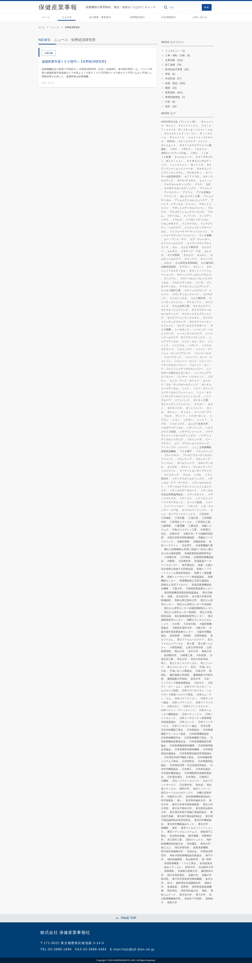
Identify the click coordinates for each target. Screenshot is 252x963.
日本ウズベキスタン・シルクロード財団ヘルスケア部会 (186, 692)
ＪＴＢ (204, 153)
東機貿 (164, 827)
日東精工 (204, 776)
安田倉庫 (175, 635)
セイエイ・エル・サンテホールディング (185, 382)
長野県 (184, 886)
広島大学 (200, 670)
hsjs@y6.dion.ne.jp (138, 949)
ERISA (170, 141)
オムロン (202, 255)
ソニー (185, 388)
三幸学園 (179, 517)
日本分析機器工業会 (172, 729)
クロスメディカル (182, 282)
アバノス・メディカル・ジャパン (187, 202)
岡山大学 (179, 651)
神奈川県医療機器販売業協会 (186, 855)
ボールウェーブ (185, 463)
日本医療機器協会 (199, 733)
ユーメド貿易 (194, 502)
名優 (169, 596)
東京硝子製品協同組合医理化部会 (187, 818)
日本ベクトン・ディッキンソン (178, 710)
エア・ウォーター (200, 239)
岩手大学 (193, 651)
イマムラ (177, 219)
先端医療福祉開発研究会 (197, 553)
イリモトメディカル (197, 219)
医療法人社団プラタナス (174, 584)
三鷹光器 (193, 525)
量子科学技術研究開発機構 (187, 878)
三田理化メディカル (181, 521)
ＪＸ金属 (166, 156)
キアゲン (184, 266)
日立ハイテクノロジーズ (185, 780)
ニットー (202, 419)
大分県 (176, 623)
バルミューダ (194, 439)
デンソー (180, 415)
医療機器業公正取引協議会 (194, 580)
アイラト (187, 192)
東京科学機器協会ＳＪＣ (180, 824)
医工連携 (170, 64)
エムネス (172, 251)
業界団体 (170, 92)
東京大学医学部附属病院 (185, 804)
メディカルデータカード (183, 490)
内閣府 (171, 561)
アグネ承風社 (203, 192)
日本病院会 (188, 761)
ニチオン (188, 419)
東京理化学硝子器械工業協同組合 (188, 812)
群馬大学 (190, 867)
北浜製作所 (184, 561)
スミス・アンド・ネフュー (184, 380)
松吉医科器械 (177, 835)
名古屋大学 (182, 596)
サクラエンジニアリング (174, 309)
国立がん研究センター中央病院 (194, 604)
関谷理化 (172, 890)
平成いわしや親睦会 (181, 670)
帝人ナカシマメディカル (183, 663)
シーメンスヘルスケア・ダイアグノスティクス (187, 335)
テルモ (168, 415)
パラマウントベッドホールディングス (187, 433)
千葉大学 (177, 588)
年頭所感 (170, 78)
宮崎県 (187, 635)
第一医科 (207, 859)
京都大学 (175, 533)
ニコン (176, 419)
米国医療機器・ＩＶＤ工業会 (180, 863)
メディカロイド (195, 494)
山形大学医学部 (194, 647)
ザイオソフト (194, 302)
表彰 (167, 106)
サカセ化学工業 (180, 306)
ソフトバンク (182, 400)
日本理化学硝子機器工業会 (179, 757)
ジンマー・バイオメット (190, 376)
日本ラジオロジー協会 (184, 725)
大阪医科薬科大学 (182, 627)
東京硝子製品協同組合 (189, 816)
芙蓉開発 (169, 871)
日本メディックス (192, 714)
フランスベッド (204, 451)
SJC (208, 184)
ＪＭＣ (173, 149)
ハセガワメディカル (172, 427)
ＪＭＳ (193, 153)
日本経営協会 (203, 769)
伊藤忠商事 (183, 541)
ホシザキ (172, 466)
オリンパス (207, 258)
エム (174, 247)
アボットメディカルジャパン (188, 207)
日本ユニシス (187, 721)
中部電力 (205, 529)
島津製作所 (170, 655)
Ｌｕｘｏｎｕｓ (178, 164)
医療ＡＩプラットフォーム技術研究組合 (186, 570)
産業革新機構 (200, 847)
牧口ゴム (166, 847)
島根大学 (207, 651)
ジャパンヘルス (202, 353)
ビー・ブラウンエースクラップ (192, 443)
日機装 (164, 780)
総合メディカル (172, 867)
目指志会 (192, 851)
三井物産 (166, 517)
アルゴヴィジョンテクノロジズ (187, 211)
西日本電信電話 (175, 875)
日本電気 (191, 776)
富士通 (190, 643)
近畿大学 (193, 875)
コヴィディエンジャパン (185, 294)
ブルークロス (171, 455)
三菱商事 (166, 525)
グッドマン (170, 278)
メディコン (186, 498)
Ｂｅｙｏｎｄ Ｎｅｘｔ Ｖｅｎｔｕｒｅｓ (187, 123)
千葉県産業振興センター (199, 588)
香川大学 (200, 894)
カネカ (168, 262)
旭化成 (199, 784)
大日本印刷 (189, 623)
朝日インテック (201, 788)
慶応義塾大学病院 (179, 674)
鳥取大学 (172, 902)
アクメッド (170, 196)
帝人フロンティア (177, 667)
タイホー (199, 404)
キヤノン (198, 266)
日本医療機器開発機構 (182, 745)
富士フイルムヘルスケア (190, 639)
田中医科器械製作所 (172, 851)
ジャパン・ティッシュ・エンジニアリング (187, 351)
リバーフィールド (174, 506)
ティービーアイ (203, 412)
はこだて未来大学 (198, 423)
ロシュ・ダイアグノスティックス (187, 512)
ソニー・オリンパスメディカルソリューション (187, 390)
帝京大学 (182, 659)
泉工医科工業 (174, 839)
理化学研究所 (182, 847)
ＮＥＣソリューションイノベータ (186, 166)
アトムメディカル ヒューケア (191, 200)
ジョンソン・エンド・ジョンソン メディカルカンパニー (186, 363)
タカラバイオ (174, 408)
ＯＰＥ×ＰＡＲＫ (186, 180)
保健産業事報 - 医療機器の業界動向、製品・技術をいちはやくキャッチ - (57, 7)
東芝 (174, 827)
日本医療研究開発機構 (187, 749)
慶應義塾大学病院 (177, 678)
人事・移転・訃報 (175, 55)
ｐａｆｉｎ (206, 180)
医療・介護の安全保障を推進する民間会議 (187, 567)
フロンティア (184, 459)
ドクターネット (197, 415)
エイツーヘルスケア (172, 243)
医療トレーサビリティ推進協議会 (185, 576)
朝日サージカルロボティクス (177, 792)
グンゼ (199, 282)
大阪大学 (200, 627)
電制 (204, 890)
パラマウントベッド (191, 431)
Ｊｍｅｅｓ (200, 149)
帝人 (163, 663)
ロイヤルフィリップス (194, 510)
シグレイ (193, 345)
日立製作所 (186, 784)
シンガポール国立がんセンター (186, 370)
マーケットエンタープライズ (195, 470)
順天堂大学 (186, 894)
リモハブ (192, 506)
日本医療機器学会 (171, 737)
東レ (179, 800)
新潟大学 (196, 678)
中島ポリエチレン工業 (184, 529)
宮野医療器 (200, 635)
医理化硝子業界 (173, 69)
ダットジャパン (194, 408)
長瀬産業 (172, 886)
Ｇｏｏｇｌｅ (168, 145)
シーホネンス (182, 329)
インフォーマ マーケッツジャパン (188, 231)
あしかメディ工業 (190, 196)
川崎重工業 (186, 655)
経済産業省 (206, 863)
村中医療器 (167, 800)
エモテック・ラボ (191, 251)
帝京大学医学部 (199, 659)
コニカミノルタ (178, 298)
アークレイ (206, 188)
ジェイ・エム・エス (193, 341)
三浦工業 (193, 517)
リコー (209, 502)
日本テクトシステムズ (195, 706)
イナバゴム (173, 215)
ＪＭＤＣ (186, 149)
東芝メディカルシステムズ (182, 831)
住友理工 (187, 545)
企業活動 (170, 60)
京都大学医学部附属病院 (180, 537)
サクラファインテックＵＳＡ (183, 317)
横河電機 (193, 835)
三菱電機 (179, 525)
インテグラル (189, 223)
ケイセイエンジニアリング (194, 286)
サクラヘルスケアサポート (191, 325)
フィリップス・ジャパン (174, 447)
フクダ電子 (186, 451)
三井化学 (204, 514)
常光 (193, 667)
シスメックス (184, 349)
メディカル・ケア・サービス (187, 480)
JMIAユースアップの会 (173, 153)
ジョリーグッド (172, 357)
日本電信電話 (174, 776)
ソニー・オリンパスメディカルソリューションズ (186, 394)
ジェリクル (178, 345)
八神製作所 (170, 557)
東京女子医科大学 (182, 808)
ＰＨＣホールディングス (177, 184)
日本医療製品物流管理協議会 (195, 753)
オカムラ (188, 255)
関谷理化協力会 (189, 890)
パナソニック (194, 427)
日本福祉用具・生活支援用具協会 (188, 765)
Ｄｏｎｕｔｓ (177, 137)
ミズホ (197, 474)
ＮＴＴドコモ (191, 176)
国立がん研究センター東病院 (180, 612)
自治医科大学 (206, 867)
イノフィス (189, 215)
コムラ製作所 (198, 298)
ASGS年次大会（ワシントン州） (179, 121)
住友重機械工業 (204, 545)
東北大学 (203, 824)
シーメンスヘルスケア (189, 333)
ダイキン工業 (200, 400)
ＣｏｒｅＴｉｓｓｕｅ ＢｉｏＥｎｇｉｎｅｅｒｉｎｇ (186, 127)
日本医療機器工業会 (195, 737)
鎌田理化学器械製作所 (188, 883)
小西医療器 (176, 647)
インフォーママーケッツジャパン (187, 233)
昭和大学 (184, 788)
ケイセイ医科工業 (171, 290)
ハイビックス (177, 423)
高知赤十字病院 (193, 898)
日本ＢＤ (199, 682)
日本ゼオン (173, 706)
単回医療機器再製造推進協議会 (181, 592)
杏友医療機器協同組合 (198, 796)
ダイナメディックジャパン (175, 404)
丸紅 (163, 533)
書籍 (167, 87)
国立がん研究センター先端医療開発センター (188, 608)
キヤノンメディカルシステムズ (194, 274)
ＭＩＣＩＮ (197, 164)
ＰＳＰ (198, 184)
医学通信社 (188, 565)
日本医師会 (193, 729)
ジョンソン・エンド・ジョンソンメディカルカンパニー (185, 366)
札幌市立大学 (174, 796)
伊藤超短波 (199, 541)
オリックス (190, 258)
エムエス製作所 (189, 247)
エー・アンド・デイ (175, 239)
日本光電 (205, 725)
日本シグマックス (182, 702)
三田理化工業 (203, 521)
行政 (167, 101)
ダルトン (172, 412)
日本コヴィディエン (186, 698)
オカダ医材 (173, 255)
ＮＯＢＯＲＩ (194, 172)
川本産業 (201, 655)
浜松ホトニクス (194, 839)
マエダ (186, 474)
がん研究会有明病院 (186, 262)
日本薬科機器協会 (171, 773)
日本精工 (187, 769)
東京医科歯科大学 (195, 800)
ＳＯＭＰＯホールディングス (180, 188)
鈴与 (169, 883)
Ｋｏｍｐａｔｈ (183, 156)
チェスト (186, 412)
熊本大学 (205, 843)
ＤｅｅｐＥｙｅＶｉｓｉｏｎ (180, 133)
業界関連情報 (172, 97)
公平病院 (185, 557)
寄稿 (167, 74)
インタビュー (172, 50)
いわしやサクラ (169, 223)
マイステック (171, 474)
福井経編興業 (174, 859)
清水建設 (192, 843)
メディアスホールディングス (188, 478)
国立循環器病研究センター (189, 616)
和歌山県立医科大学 (186, 600)
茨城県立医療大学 (187, 871)
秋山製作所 (192, 859)
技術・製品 (171, 83)
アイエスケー (171, 192)
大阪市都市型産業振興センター (186, 629)
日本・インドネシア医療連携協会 (186, 680)
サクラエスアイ (201, 306)
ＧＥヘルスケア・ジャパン (193, 141)
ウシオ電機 (205, 235)
